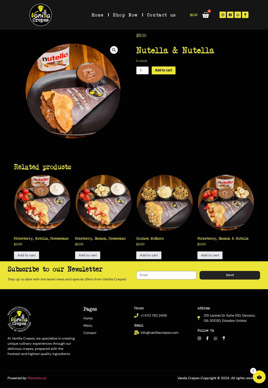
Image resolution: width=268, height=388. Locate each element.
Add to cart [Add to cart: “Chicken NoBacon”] (149, 255)
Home (98, 14)
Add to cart (163, 70)
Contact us (161, 14)
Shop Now (125, 14)
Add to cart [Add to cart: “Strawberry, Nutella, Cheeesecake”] (26, 255)
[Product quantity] (142, 70)
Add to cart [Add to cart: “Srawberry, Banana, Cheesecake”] (88, 255)
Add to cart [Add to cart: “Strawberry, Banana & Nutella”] (210, 255)
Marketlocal (36, 378)
